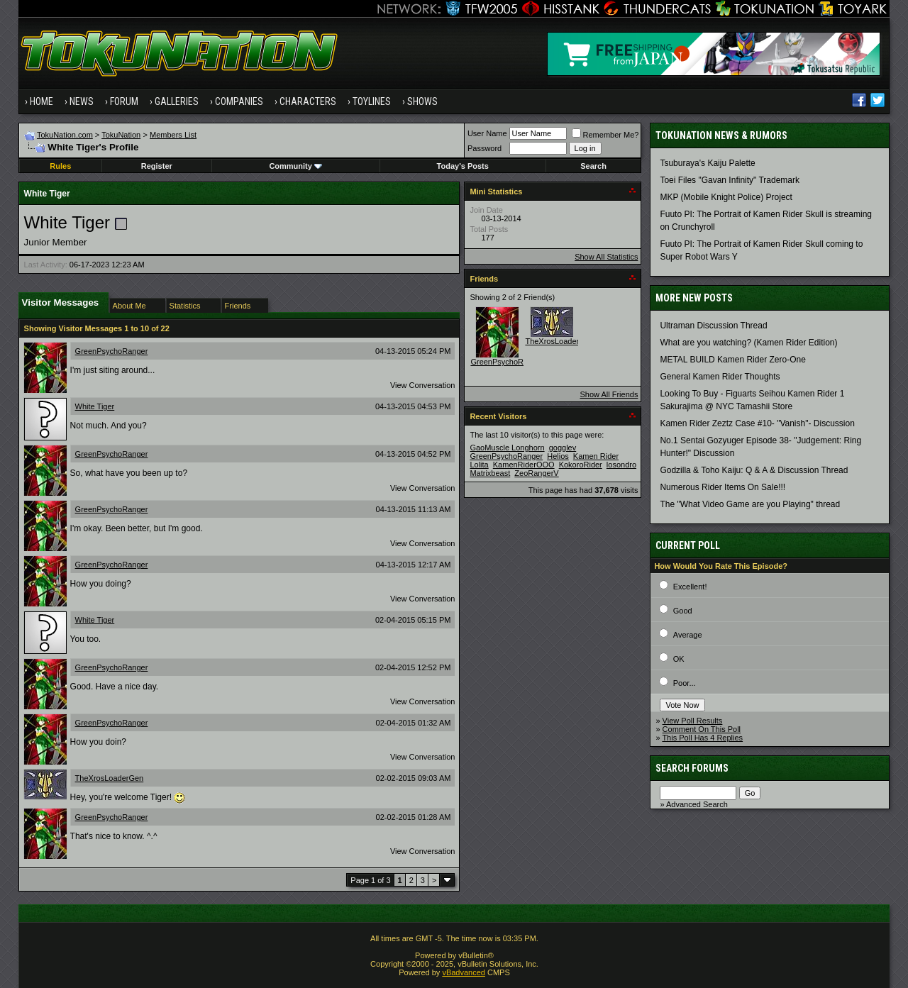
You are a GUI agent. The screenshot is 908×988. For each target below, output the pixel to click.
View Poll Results (693, 720)
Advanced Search (697, 804)
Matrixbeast (490, 473)
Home (41, 101)
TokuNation (120, 135)
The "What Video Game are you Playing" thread (750, 504)
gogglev (563, 447)
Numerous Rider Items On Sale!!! (722, 487)
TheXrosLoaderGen (109, 778)
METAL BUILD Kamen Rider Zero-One (732, 360)
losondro (621, 464)
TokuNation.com (65, 135)
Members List (173, 135)
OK (679, 659)
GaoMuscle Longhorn (507, 447)
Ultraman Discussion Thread (713, 326)
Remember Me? (605, 135)
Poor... (684, 683)
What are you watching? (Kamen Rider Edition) (748, 343)
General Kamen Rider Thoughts (720, 377)
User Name (487, 133)
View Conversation (422, 385)
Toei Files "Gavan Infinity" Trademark (729, 180)
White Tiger (95, 406)
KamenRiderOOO (524, 464)
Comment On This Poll (702, 729)
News (82, 101)
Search (593, 166)
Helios (558, 456)
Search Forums (692, 768)
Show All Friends (609, 394)
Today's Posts (463, 166)
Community (295, 166)
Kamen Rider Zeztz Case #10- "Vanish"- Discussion (757, 423)
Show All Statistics (606, 256)
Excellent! (690, 586)
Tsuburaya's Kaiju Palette (707, 163)
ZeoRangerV (536, 473)
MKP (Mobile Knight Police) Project (726, 197)
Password (484, 148)
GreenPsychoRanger (111, 351)
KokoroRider (580, 464)
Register (156, 166)
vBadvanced (463, 972)
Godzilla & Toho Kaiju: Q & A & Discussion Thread (754, 470)
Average (687, 635)
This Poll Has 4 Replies (702, 737)
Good (682, 610)
